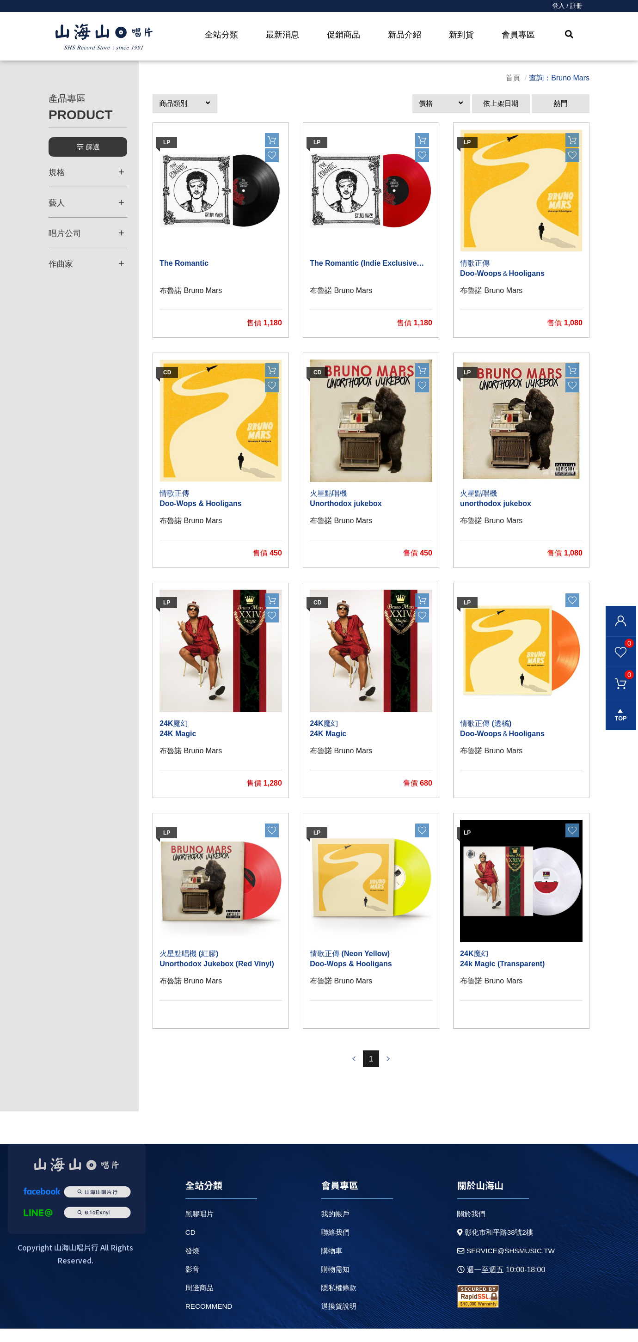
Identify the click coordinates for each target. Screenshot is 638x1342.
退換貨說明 (337, 1320)
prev (353, 1072)
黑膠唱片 (199, 1227)
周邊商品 (199, 1301)
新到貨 (461, 34)
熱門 (560, 109)
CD (189, 1246)
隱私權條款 (337, 1301)
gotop (619, 720)
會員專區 (518, 34)
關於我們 (468, 1227)
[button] (185, 109)
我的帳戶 (334, 1227)
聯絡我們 (334, 1246)
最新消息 (282, 34)
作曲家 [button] (86, 266)
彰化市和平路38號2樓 (493, 1246)
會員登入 (619, 622)
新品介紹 (404, 34)
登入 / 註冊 (567, 6)
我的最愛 (618, 645)
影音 (191, 1283)
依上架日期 (500, 109)
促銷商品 (343, 34)
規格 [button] (86, 176)
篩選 (88, 152)
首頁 (512, 83)
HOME (104, 37)
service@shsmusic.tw (505, 1265)
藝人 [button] (86, 206)
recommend (209, 1320)
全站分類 (221, 34)
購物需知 (334, 1283)
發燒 (191, 1264)
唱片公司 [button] (86, 236)
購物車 (618, 677)
